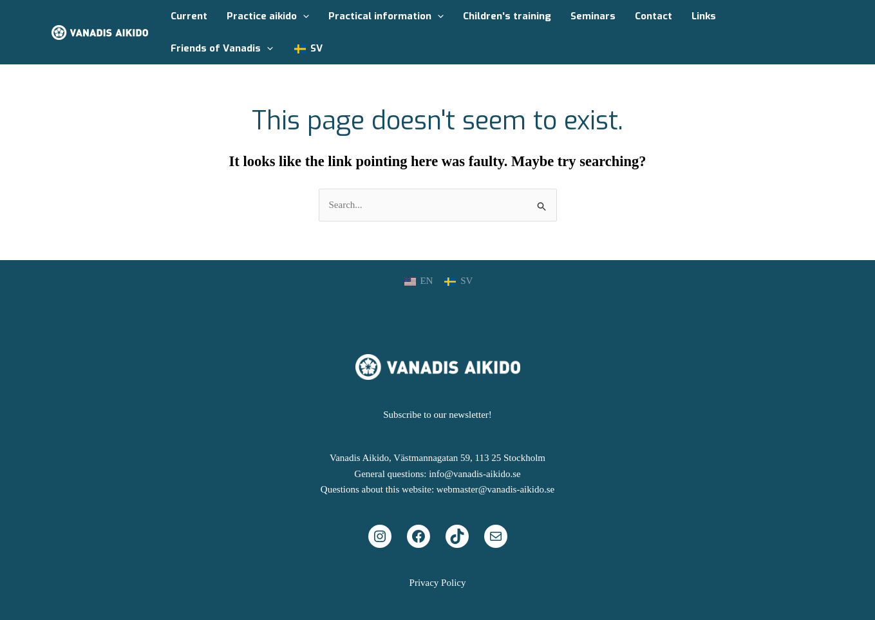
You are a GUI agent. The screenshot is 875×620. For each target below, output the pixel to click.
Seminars (593, 16)
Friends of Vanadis (222, 48)
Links (704, 16)
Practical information (386, 16)
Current (189, 16)
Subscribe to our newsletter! (437, 414)
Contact (653, 16)
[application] (303, 16)
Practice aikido (268, 16)
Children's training (507, 16)
